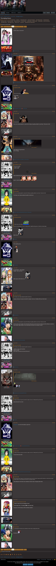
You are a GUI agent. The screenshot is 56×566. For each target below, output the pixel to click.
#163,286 (53, 162)
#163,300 (53, 524)
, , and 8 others (21, 82)
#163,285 (53, 136)
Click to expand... (34, 147)
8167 (18, 26)
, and (21, 108)
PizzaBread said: (17, 217)
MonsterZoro (6, 102)
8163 (8, 26)
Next (25, 26)
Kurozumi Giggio (6, 45)
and (20, 340)
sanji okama (22, 22)
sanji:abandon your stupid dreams (30, 22)
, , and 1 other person (22, 159)
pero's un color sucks (46, 21)
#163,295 (53, 395)
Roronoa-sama (6, 179)
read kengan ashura (4, 22)
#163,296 (53, 422)
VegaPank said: (16, 87)
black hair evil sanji (10, 21)
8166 (15, 26)
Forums (2, 12)
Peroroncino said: (17, 295)
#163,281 (53, 28)
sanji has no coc (17, 22)
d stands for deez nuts (17, 21)
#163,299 (53, 499)
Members (19, 12)
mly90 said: (16, 113)
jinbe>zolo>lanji (34, 21)
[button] (10, 13)
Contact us (38, 559)
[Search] (53, 13)
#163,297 (53, 448)
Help (53, 559)
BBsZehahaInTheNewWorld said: (19, 501)
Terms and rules (43, 559)
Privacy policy (49, 559)
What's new (13, 12)
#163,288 (53, 215)
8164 (10, 26)
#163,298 (53, 474)
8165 (13, 26)
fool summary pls (23, 21)
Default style (3, 559)
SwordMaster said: (17, 164)
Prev (2, 26)
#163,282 (53, 53)
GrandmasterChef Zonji (6, 284)
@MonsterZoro (16, 55)
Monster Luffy (6, 516)
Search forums (7, 14)
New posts (2, 14)
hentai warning (29, 21)
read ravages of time (11, 22)
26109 (22, 26)
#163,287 (53, 189)
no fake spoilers (40, 21)
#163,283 (53, 85)
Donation (7, 12)
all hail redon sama (3, 21)
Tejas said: (16, 191)
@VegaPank (15, 424)
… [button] (5, 26)
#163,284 (53, 111)
